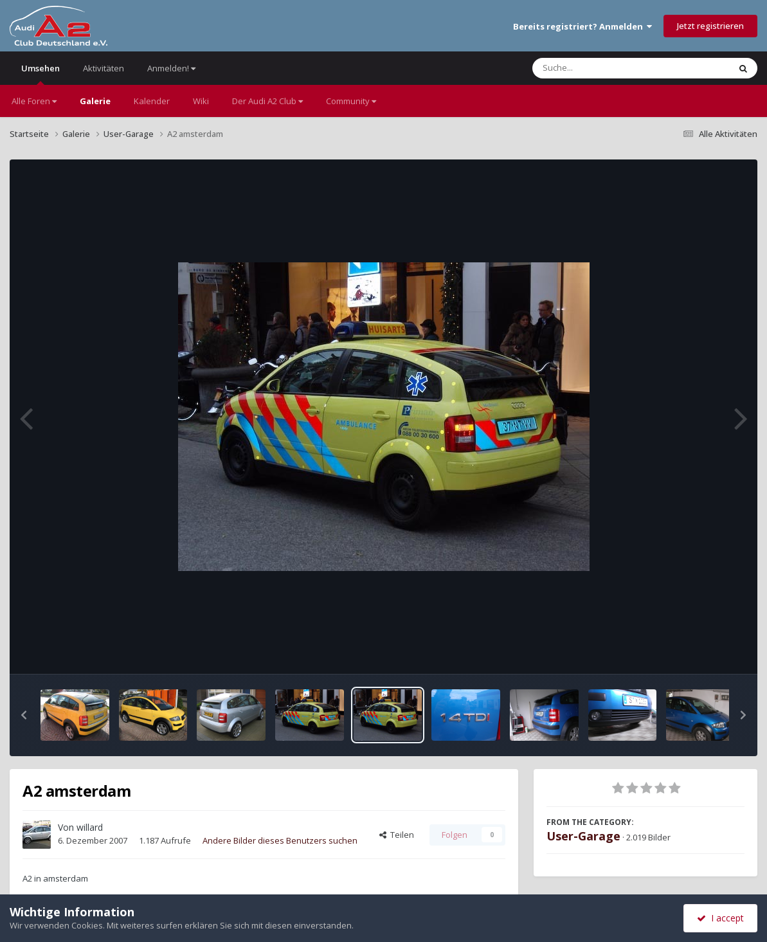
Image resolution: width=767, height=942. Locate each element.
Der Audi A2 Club (267, 101)
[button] (24, 715)
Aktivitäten (103, 68)
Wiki (201, 101)
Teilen (396, 834)
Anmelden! (171, 68)
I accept (720, 918)
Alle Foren (34, 101)
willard (90, 827)
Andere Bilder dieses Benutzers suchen (280, 840)
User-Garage (583, 836)
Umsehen (40, 73)
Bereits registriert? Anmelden (582, 26)
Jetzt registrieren (710, 26)
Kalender (152, 101)
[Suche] (604, 68)
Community (351, 101)
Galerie (95, 101)
